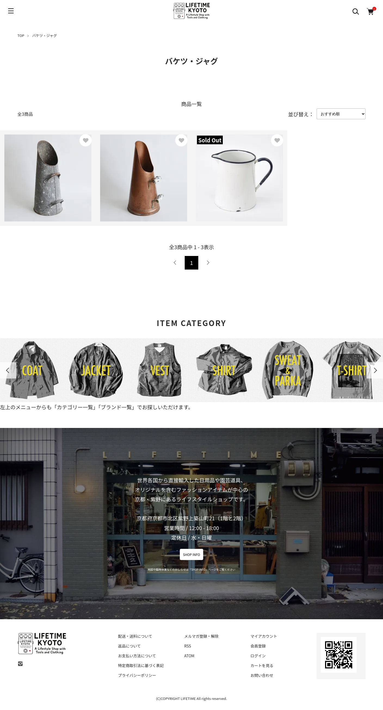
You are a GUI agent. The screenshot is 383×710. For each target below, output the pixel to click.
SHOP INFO (191, 554)
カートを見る (262, 665)
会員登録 (258, 646)
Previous (8, 370)
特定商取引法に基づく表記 (141, 665)
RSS (187, 646)
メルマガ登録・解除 (201, 636)
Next (375, 370)
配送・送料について (135, 636)
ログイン (258, 655)
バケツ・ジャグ (44, 35)
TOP (20, 35)
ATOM (189, 655)
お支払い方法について (137, 655)
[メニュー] (11, 11)
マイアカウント (264, 636)
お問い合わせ (262, 675)
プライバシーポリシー (137, 675)
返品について (129, 646)
